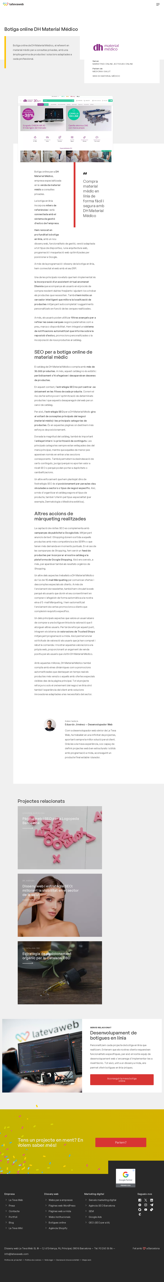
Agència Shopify (58, 1228)
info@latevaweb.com (16, 1254)
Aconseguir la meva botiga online (122, 1079)
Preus (12, 1205)
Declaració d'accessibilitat (67, 1260)
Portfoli (13, 1216)
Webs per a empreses (61, 1200)
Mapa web (86, 1260)
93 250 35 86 (106, 1248)
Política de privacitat (13, 1260)
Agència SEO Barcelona (102, 1205)
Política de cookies (33, 1260)
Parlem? (121, 1142)
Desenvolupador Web (100, 724)
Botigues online (123, 64)
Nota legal (49, 1260)
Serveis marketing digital (102, 1200)
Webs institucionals (59, 1216)
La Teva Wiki (16, 1228)
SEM (91, 1211)
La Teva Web (16, 1200)
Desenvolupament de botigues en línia (113, 1035)
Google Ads (95, 1216)
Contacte (14, 1211)
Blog (11, 1222)
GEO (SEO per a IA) (99, 1222)
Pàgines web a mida (60, 1211)
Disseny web (11, 1248)
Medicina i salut (102, 71)
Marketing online (103, 64)
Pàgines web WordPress (62, 1205)
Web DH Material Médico (106, 76)
